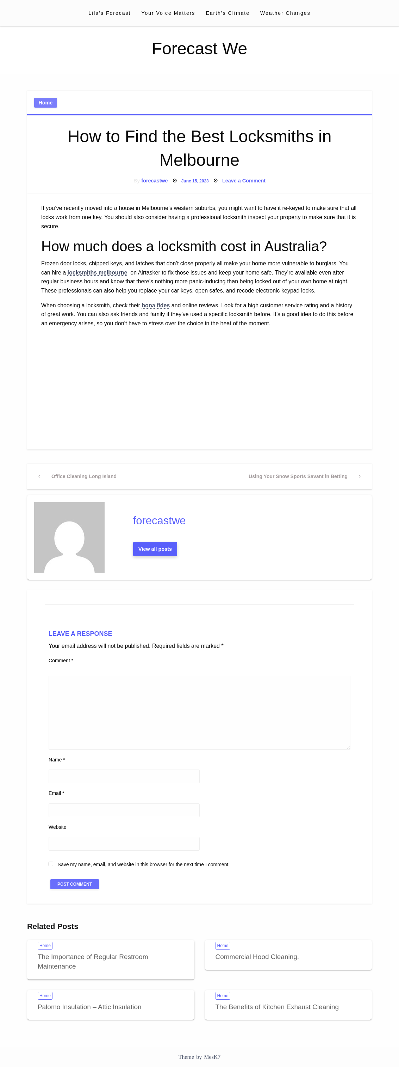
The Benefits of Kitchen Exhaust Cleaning (277, 1007)
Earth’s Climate (228, 13)
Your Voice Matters (168, 13)
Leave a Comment (244, 180)
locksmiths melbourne (97, 273)
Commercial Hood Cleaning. (257, 956)
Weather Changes (285, 13)
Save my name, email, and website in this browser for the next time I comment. (144, 864)
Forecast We (199, 48)
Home (45, 103)
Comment (61, 660)
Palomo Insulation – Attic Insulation (90, 1007)
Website (57, 827)
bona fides (156, 305)
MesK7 (212, 1057)
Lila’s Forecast (109, 13)
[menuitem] (109, 13)
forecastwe (154, 180)
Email (56, 793)
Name (57, 759)
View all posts (155, 549)
